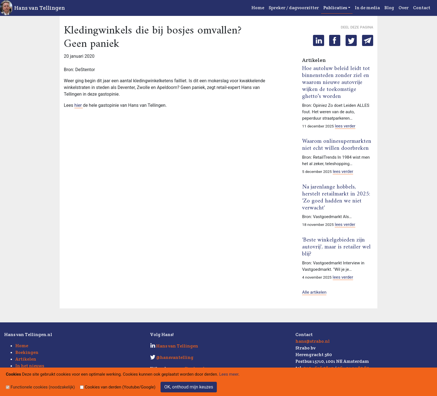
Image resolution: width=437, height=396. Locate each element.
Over (404, 8)
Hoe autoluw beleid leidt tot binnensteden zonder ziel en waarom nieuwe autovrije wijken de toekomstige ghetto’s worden (336, 83)
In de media (367, 8)
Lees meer (229, 374)
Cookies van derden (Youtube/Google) (120, 387)
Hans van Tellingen (39, 7)
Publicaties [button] (335, 8)
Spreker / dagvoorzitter (294, 8)
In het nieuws (29, 366)
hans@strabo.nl (312, 341)
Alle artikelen (314, 292)
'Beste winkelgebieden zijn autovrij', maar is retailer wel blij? (336, 247)
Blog (389, 8)
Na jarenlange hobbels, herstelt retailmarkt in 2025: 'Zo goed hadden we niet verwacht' (336, 197)
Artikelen (25, 359)
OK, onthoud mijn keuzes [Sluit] (188, 387)
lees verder (345, 126)
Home (257, 8)
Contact (421, 8)
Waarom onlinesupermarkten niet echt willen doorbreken (336, 144)
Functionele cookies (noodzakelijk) (43, 387)
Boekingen (26, 352)
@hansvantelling (174, 357)
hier (78, 105)
